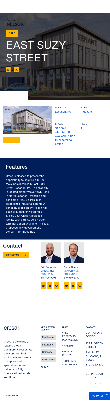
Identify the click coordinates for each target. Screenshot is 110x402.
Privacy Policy (67, 353)
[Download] (16, 69)
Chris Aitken (71, 267)
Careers (68, 345)
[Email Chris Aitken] (66, 285)
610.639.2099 (71, 277)
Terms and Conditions (69, 362)
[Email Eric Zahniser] (43, 285)
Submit (44, 367)
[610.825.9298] (56, 285)
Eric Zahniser (48, 267)
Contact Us (12, 254)
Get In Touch (94, 375)
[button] (7, 140)
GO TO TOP (97, 395)
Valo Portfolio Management (71, 336)
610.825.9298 (48, 277)
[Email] (8, 69)
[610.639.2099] (79, 285)
